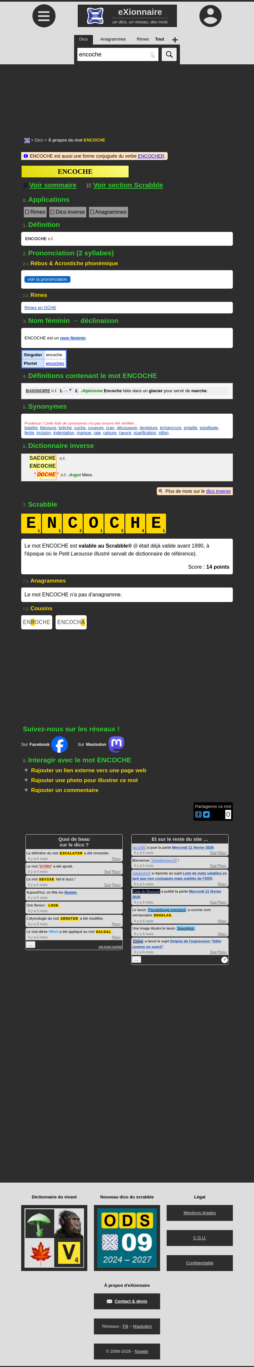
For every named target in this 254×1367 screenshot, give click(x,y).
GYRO (45, 867)
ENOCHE (37, 623)
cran (110, 427)
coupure (96, 427)
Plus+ (116, 860)
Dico (39, 140)
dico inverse (218, 491)
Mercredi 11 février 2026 (193, 849)
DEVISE (47, 879)
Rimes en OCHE (40, 307)
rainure (109, 432)
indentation (63, 432)
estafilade (209, 427)
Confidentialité (199, 1263)
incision (43, 432)
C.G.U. (199, 1238)
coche (80, 427)
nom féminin (73, 337)
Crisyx (138, 942)
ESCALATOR (71, 854)
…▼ (68, 390)
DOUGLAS (162, 916)
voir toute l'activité (110, 946)
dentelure (148, 427)
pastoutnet (141, 874)
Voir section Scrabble (125, 185)
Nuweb (141, 1352)
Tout (107, 872)
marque (84, 432)
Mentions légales (200, 1213)
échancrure (170, 427)
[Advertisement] (127, 97)
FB (125, 1327)
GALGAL (103, 931)
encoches (55, 363)
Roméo (70, 893)
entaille (190, 427)
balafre (31, 427)
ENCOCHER (151, 156)
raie (97, 432)
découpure (127, 427)
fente (29, 432)
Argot (74, 475)
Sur (44, 746)
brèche (65, 427)
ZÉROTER (69, 918)
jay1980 (139, 849)
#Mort (54, 932)
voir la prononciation (47, 279)
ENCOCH (71, 623)
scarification (145, 432)
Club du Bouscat (146, 893)
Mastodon (142, 1327)
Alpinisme (92, 390)
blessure (48, 427)
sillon (164, 432)
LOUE (53, 905)
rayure (125, 432)
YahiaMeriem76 (163, 862)
